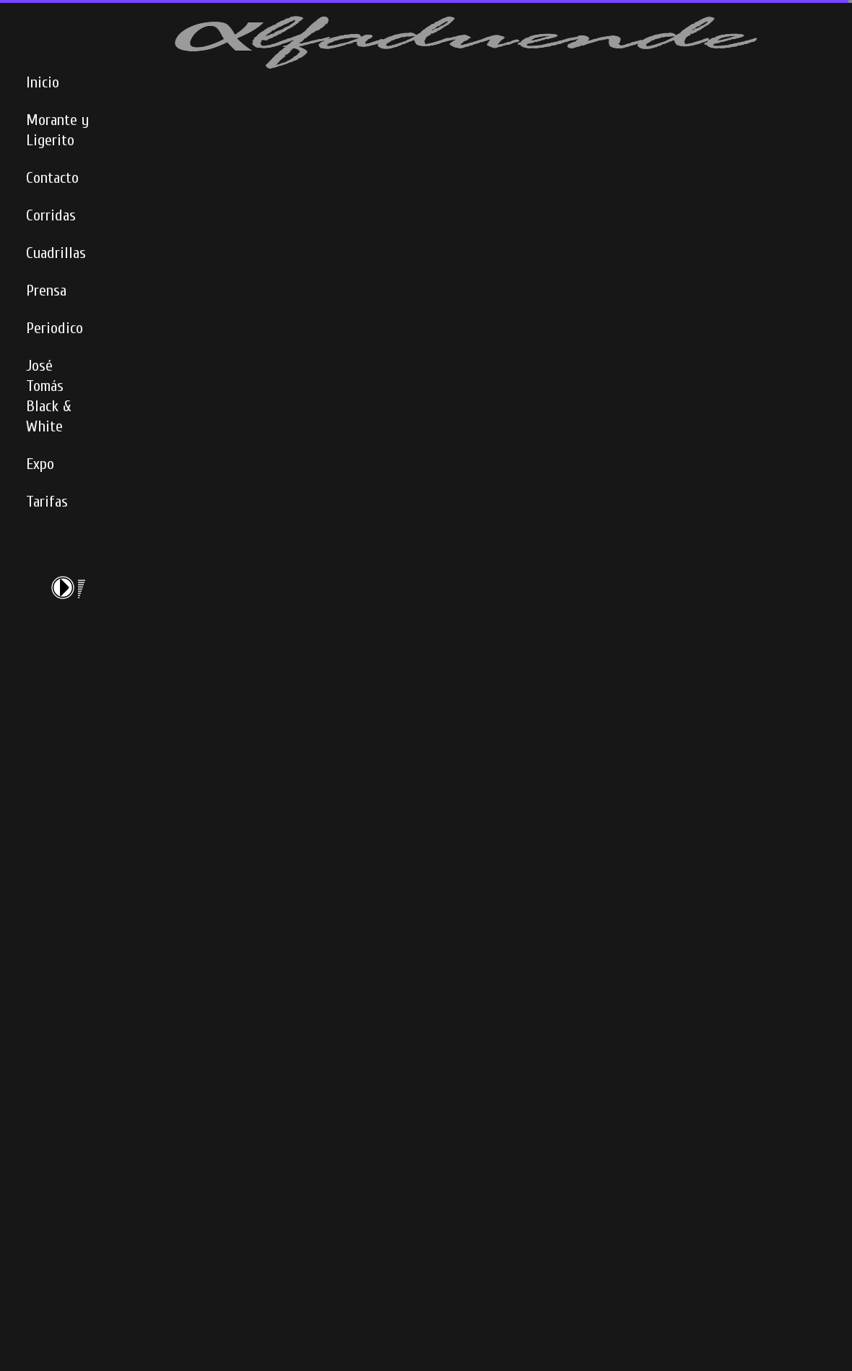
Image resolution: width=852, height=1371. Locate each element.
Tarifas (47, 501)
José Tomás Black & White (48, 396)
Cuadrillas (56, 253)
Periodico (54, 328)
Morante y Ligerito (57, 130)
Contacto (52, 177)
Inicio (42, 82)
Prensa (46, 290)
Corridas (51, 215)
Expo (40, 464)
